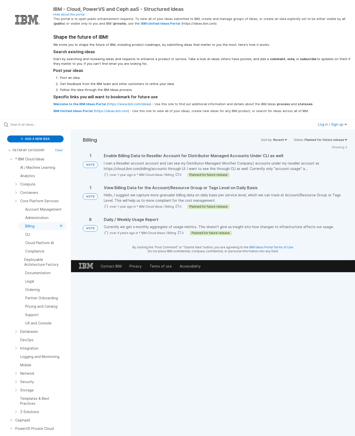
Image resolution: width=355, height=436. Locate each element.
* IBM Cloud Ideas (150, 175)
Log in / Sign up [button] (332, 124)
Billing (169, 175)
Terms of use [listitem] (161, 266)
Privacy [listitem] (135, 266)
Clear (59, 150)
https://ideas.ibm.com (111, 111)
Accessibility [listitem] (190, 266)
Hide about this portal (69, 14)
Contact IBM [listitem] (111, 266)
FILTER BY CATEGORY (26, 150)
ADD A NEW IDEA (35, 139)
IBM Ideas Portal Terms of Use (271, 247)
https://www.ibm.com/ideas (129, 104)
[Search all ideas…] (41, 124)
